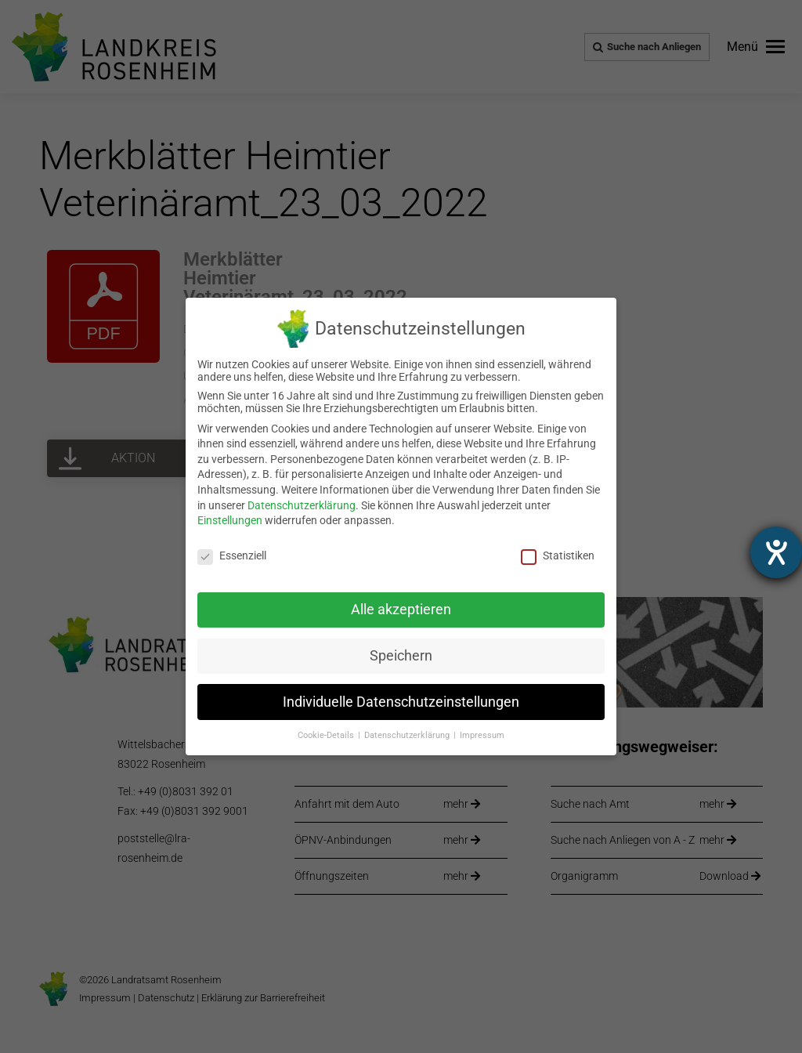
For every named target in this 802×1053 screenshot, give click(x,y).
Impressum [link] (482, 735)
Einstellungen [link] (229, 520)
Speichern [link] (401, 656)
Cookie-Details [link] (327, 735)
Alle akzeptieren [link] (401, 609)
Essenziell (231, 555)
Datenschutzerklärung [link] (301, 505)
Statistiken (557, 555)
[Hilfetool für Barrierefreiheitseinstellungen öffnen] (776, 552)
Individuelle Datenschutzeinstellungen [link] (401, 702)
